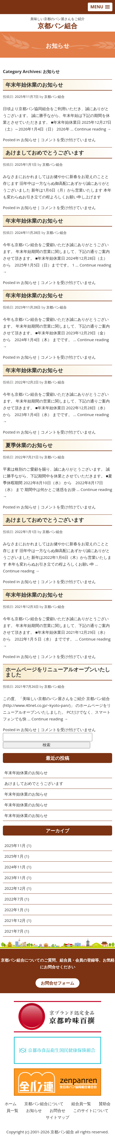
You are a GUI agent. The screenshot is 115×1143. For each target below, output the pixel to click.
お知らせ (29, 139)
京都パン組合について (44, 1103)
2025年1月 (14, 856)
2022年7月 (14, 899)
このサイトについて (90, 1110)
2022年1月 (14, 909)
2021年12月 (15, 920)
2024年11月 (15, 866)
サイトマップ (57, 1117)
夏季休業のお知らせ (29, 445)
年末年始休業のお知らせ (34, 84)
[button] (100, 7)
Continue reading (92, 129)
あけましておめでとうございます (44, 152)
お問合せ (57, 1110)
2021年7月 (14, 931)
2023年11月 (15, 877)
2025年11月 (15, 845)
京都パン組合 (57, 25)
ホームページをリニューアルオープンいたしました (57, 672)
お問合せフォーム (57, 983)
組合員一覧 (81, 1103)
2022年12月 (15, 888)
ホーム (10, 1103)
